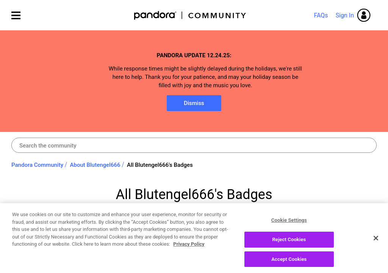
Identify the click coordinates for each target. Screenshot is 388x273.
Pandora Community (190, 15)
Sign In (345, 15)
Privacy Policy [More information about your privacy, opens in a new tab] (188, 247)
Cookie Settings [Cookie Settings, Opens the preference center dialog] (289, 223)
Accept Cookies (289, 262)
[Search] (194, 145)
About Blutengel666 (95, 165)
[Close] (376, 241)
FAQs (321, 15)
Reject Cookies (289, 242)
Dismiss (194, 103)
